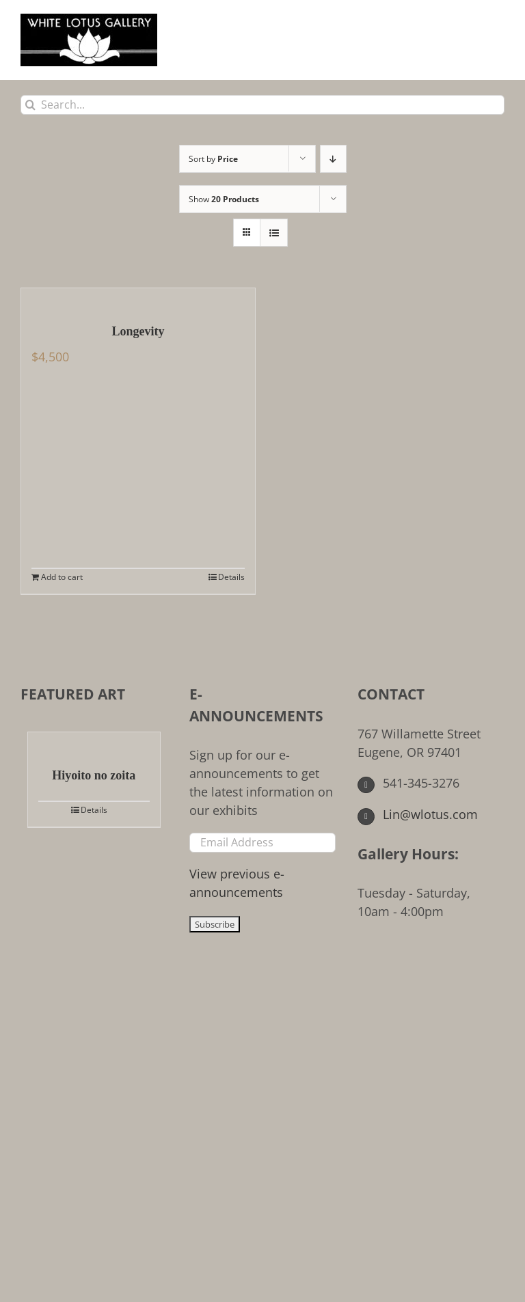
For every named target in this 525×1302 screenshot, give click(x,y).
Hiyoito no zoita (93, 775)
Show (224, 199)
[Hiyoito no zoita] (94, 742)
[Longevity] (138, 298)
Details (231, 577)
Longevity (137, 331)
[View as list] (273, 232)
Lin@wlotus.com (418, 814)
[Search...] (262, 105)
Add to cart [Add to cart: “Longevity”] (62, 577)
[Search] (30, 105)
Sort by (213, 159)
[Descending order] (333, 159)
